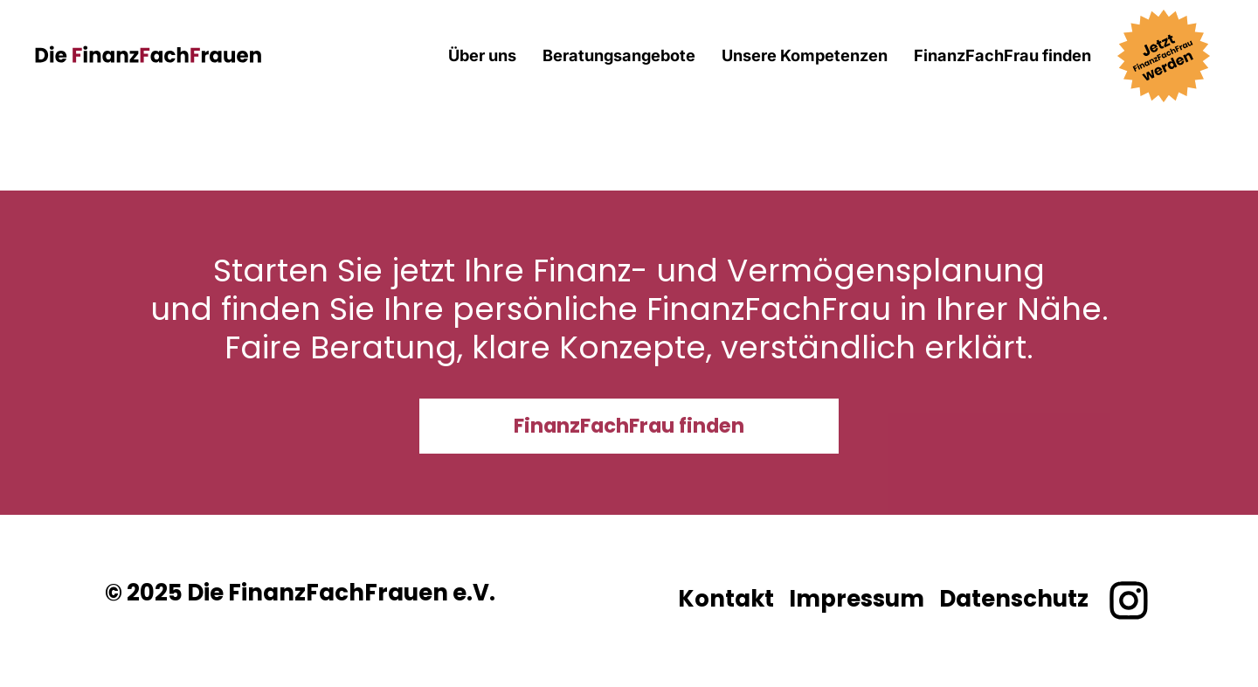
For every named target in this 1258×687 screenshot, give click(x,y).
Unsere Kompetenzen (805, 55)
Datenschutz (1014, 598)
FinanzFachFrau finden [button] (629, 426)
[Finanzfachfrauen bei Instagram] (1128, 601)
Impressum (856, 598)
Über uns (482, 55)
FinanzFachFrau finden (1002, 55)
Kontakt (726, 598)
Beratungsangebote (619, 55)
